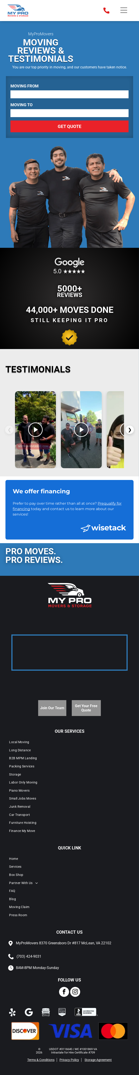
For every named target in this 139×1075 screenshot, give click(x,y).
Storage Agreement (98, 1060)
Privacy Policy (69, 1060)
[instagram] (75, 992)
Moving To (21, 105)
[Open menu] (123, 10)
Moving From (24, 86)
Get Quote (69, 126)
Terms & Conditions (41, 1060)
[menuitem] (69, 742)
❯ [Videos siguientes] (130, 429)
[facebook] (64, 992)
